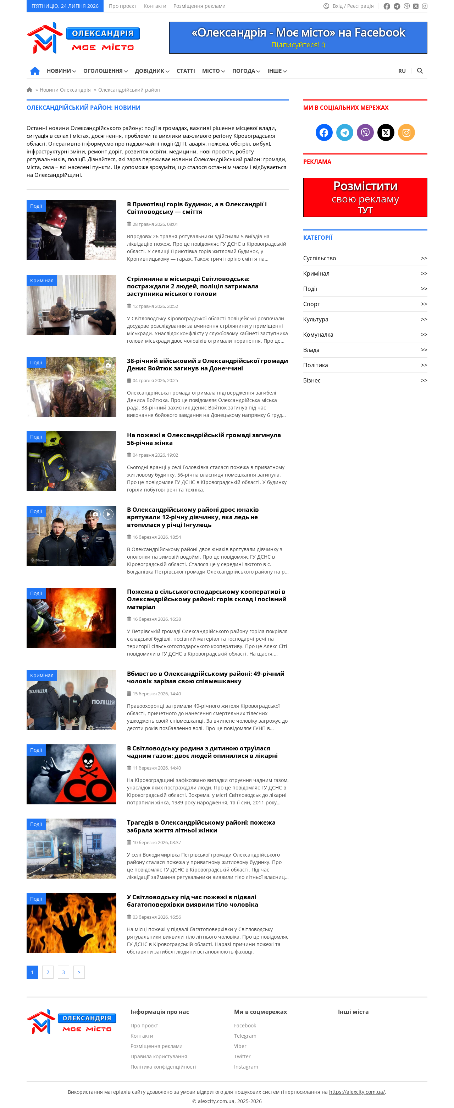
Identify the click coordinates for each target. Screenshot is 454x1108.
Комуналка (365, 334)
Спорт (365, 304)
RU (402, 70)
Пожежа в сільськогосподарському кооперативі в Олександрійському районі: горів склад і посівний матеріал (207, 597)
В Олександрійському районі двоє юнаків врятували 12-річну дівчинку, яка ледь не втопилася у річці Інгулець (193, 515)
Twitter (242, 1053)
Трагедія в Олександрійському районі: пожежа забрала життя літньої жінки (201, 824)
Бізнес (365, 380)
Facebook (245, 1022)
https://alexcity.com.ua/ (357, 1088)
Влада (365, 350)
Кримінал (42, 280)
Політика (365, 365)
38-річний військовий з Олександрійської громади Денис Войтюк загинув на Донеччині (207, 363)
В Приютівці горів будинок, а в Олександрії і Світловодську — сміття (197, 208)
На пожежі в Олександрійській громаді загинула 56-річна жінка (204, 438)
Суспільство (365, 258)
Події (36, 205)
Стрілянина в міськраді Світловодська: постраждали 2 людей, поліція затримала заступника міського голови (193, 285)
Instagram (246, 1063)
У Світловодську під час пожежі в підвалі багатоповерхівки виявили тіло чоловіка (192, 898)
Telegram (245, 1032)
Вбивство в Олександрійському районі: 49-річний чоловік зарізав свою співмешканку (205, 675)
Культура (365, 319)
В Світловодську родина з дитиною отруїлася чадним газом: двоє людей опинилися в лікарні (202, 749)
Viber (240, 1042)
